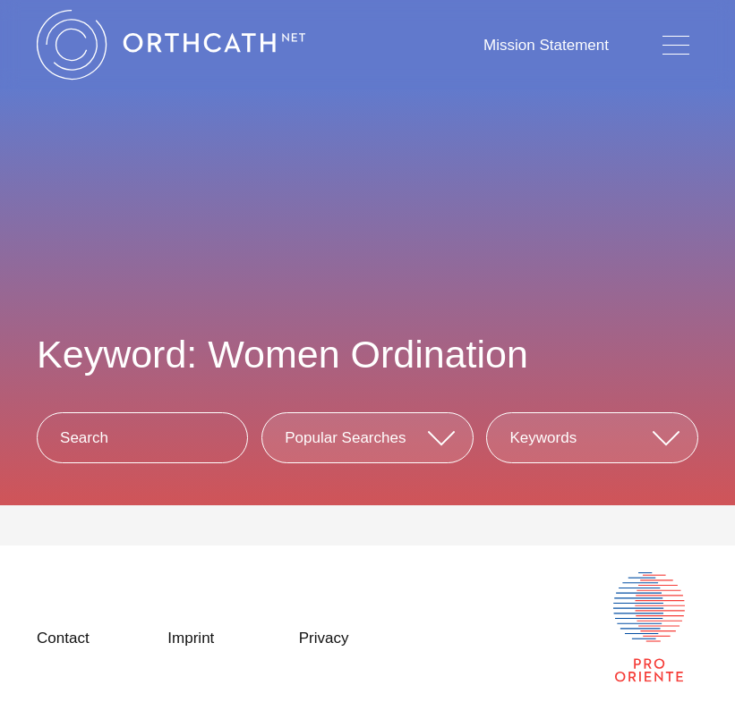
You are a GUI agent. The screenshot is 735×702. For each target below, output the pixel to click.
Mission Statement (546, 45)
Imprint (190, 638)
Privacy (324, 638)
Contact (63, 638)
